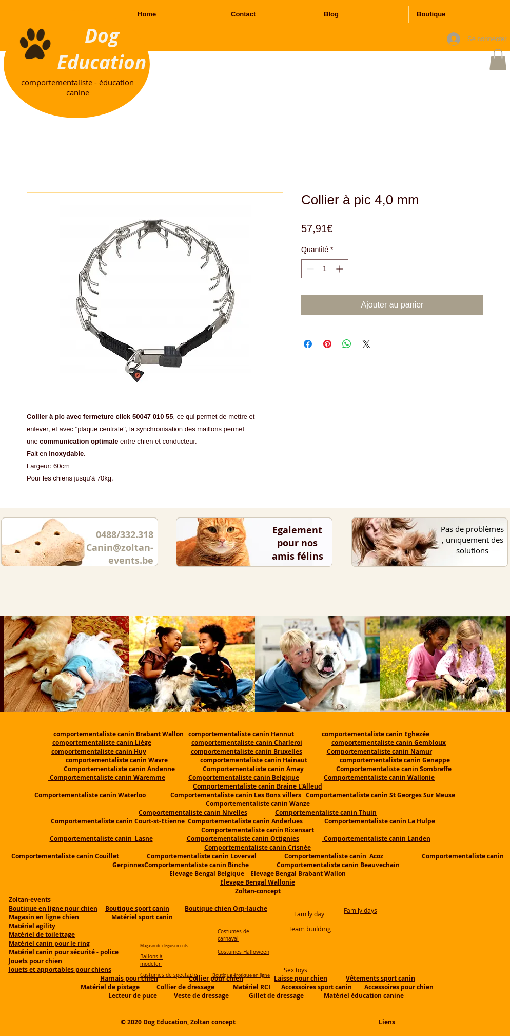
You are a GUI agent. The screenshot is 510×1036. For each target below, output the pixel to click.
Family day (309, 914)
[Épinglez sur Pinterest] (327, 344)
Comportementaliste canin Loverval (202, 856)
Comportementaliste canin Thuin (326, 812)
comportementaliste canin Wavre (117, 760)
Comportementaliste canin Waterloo (90, 795)
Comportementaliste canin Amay (253, 768)
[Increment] (340, 269)
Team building (309, 928)
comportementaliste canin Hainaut (254, 760)
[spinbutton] (325, 269)
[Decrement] (309, 269)
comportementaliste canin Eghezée (374, 734)
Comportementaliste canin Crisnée (257, 847)
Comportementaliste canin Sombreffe (394, 768)
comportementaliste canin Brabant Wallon (119, 734)
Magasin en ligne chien (44, 917)
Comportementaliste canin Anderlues (245, 821)
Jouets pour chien (35, 960)
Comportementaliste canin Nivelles (193, 812)
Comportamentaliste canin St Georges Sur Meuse (380, 795)
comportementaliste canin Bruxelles (246, 751)
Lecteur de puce (133, 995)
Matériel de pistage (110, 987)
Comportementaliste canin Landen (376, 838)
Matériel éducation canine (364, 995)
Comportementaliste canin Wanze (258, 803)
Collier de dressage (185, 987)
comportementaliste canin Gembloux (388, 742)
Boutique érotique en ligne (241, 975)
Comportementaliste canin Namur (379, 751)
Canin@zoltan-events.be (119, 554)
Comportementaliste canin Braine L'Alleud (257, 786)
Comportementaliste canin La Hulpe (379, 821)
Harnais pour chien (129, 978)
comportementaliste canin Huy (98, 751)
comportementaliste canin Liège (101, 742)
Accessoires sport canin (316, 987)
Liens (385, 1022)
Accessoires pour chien (399, 987)
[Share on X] (366, 344)
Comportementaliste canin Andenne (119, 768)
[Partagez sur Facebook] (308, 344)
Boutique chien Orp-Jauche (226, 908)
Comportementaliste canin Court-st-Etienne (118, 821)
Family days (360, 910)
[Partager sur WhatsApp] (347, 344)
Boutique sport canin (137, 908)
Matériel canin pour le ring (49, 943)
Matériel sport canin (142, 917)
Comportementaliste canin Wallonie (379, 777)
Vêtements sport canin (380, 978)
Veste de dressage (201, 995)
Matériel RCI (251, 987)
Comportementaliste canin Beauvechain (339, 864)
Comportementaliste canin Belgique (243, 777)
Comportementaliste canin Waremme (107, 777)
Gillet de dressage (276, 995)
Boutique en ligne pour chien (53, 908)
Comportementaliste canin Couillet (65, 856)
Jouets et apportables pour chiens (60, 969)
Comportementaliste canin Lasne (101, 838)
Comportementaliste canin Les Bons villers (235, 795)
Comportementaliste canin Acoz (333, 856)
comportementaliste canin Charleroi (246, 742)
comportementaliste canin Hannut (241, 734)
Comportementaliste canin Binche (196, 864)
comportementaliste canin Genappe (394, 760)
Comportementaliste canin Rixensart (257, 830)
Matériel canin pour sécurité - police (64, 952)
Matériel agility (32, 926)
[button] (498, 59)
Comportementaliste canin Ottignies (243, 838)
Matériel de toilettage (42, 934)
